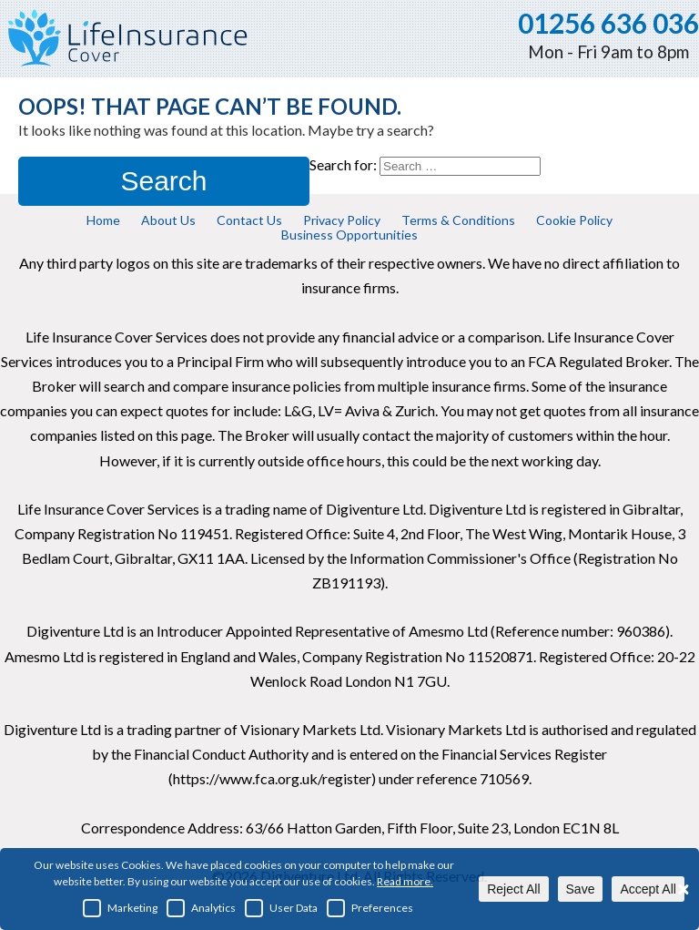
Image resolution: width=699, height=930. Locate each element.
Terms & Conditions (458, 220)
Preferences (370, 908)
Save (580, 889)
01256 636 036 (608, 22)
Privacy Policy (341, 220)
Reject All (513, 889)
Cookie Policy (574, 220)
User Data (281, 908)
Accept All (647, 889)
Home (103, 220)
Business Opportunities (349, 234)
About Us (168, 220)
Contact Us (249, 220)
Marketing (120, 908)
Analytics (201, 908)
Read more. (405, 881)
